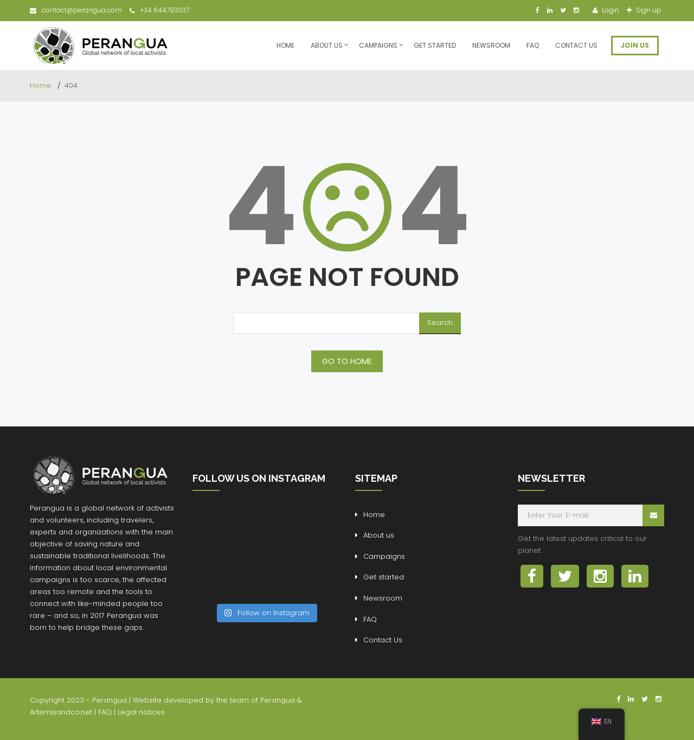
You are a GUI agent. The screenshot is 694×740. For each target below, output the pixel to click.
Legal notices (141, 712)
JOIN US (635, 45)
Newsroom (491, 45)
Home (285, 45)
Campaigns (378, 45)
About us (327, 45)
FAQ (532, 45)
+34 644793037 (159, 10)
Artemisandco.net (61, 712)
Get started (435, 45)
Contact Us (576, 45)
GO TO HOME (347, 361)
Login (609, 10)
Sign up (647, 10)
